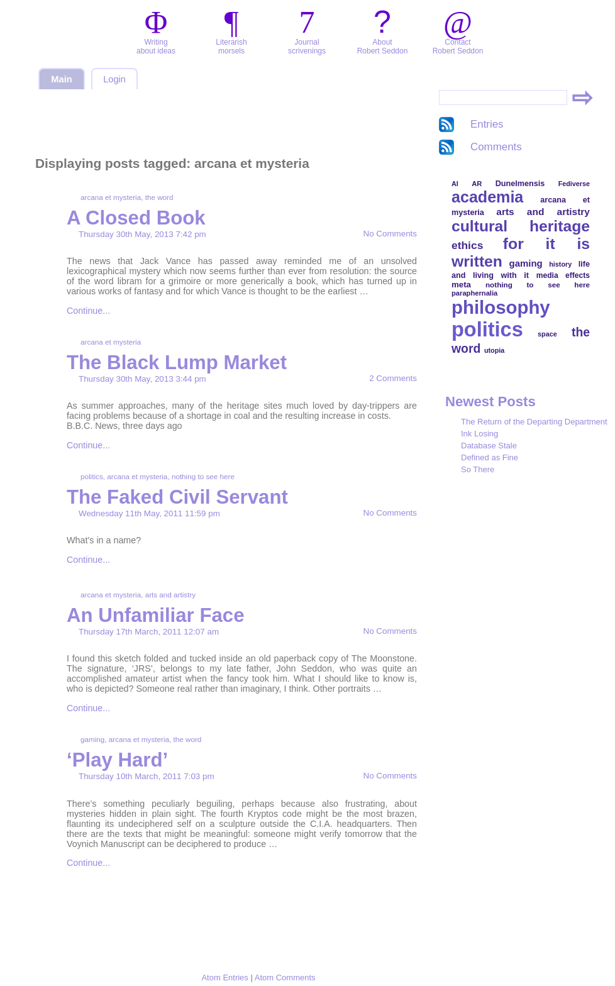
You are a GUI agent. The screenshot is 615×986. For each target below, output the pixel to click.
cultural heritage (521, 226)
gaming (92, 739)
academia (487, 197)
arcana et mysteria (110, 197)
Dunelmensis (520, 183)
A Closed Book (136, 218)
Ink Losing (479, 433)
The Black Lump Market (177, 363)
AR (477, 183)
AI (455, 183)
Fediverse (574, 183)
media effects (563, 275)
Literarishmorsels (231, 46)
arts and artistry (170, 594)
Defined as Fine (489, 457)
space (547, 334)
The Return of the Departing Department (534, 421)
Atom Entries (224, 977)
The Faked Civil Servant (177, 497)
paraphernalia (474, 293)
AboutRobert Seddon (382, 46)
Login (114, 79)
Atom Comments (285, 977)
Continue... (88, 311)
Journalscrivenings (307, 46)
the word (159, 197)
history (560, 264)
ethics (467, 245)
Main (61, 79)
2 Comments (393, 378)
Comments (496, 147)
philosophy (501, 307)
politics (91, 476)
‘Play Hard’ (117, 760)
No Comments (390, 233)
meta (461, 284)
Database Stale (489, 445)
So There (477, 469)
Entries (487, 124)
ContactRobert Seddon (458, 46)
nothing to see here (203, 476)
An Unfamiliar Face (156, 615)
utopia (494, 350)
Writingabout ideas (155, 46)
